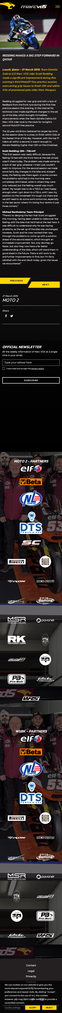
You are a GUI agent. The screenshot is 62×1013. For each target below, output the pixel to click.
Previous (16, 280)
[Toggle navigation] (57, 6)
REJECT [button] (49, 1007)
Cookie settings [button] (13, 1007)
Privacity (31, 976)
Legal (31, 971)
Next (45, 284)
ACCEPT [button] (32, 1007)
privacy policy (37, 368)
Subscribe (31, 380)
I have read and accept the (25, 368)
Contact (31, 965)
